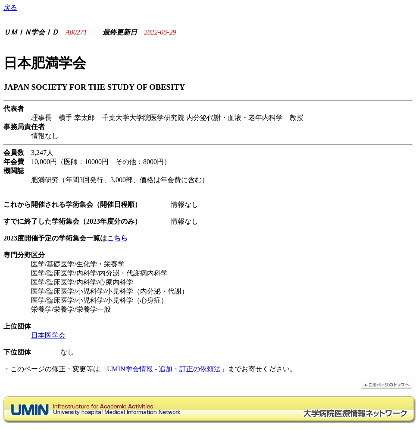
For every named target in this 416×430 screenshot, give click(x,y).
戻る (10, 7)
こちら (117, 238)
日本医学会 (48, 335)
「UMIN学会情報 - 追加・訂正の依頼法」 (164, 369)
